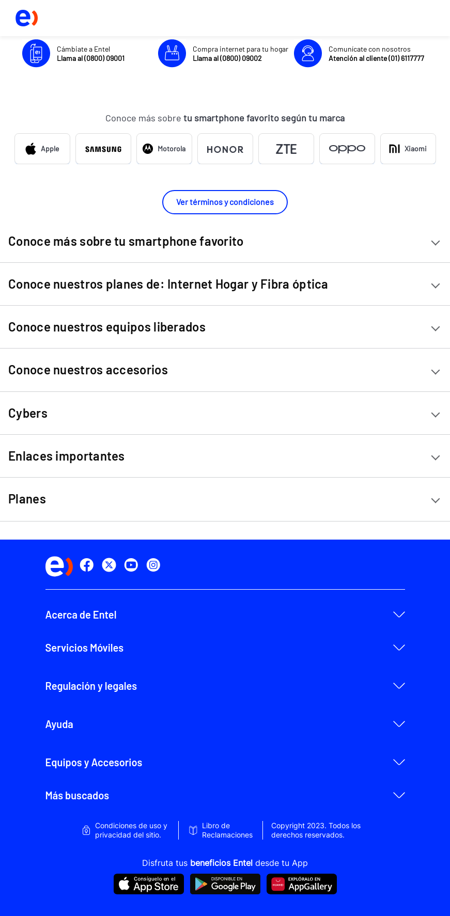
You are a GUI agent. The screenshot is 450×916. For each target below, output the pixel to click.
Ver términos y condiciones (225, 202)
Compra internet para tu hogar (240, 53)
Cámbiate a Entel (91, 53)
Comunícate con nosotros (376, 53)
